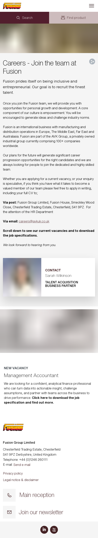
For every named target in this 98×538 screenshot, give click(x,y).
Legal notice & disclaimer (21, 479)
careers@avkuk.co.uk (34, 221)
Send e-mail (21, 464)
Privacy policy (13, 473)
